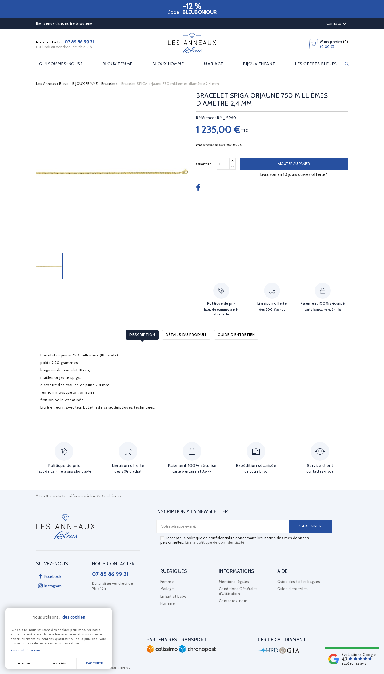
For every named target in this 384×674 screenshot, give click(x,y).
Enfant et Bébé (173, 596)
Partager (199, 187)
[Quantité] (223, 164)
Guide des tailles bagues (298, 581)
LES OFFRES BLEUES (316, 64)
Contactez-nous (233, 600)
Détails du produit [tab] (186, 334)
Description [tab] (142, 334)
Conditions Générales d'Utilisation (238, 591)
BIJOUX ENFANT (259, 64)
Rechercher (347, 64)
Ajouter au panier (294, 163)
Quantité (203, 163)
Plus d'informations (26, 650)
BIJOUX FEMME (117, 64)
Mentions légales (234, 581)
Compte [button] (336, 23)
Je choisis (59, 663)
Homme (167, 603)
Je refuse (23, 663)
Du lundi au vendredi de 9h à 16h (64, 46)
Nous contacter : (65, 42)
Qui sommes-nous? (60, 64)
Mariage (167, 588)
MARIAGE (213, 64)
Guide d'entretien (236, 334)
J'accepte (94, 663)
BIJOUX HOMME (168, 64)
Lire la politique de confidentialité (215, 542)
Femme (167, 581)
